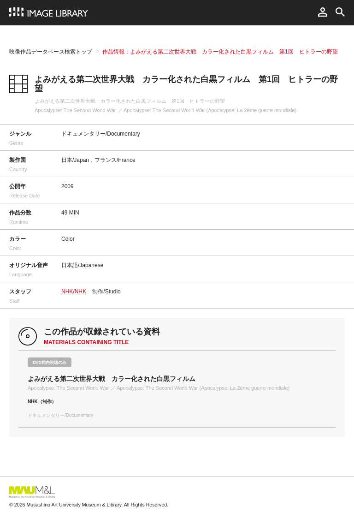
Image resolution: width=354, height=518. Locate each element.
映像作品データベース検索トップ (50, 51)
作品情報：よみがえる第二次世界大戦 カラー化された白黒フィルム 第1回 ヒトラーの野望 (220, 51)
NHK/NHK (73, 291)
